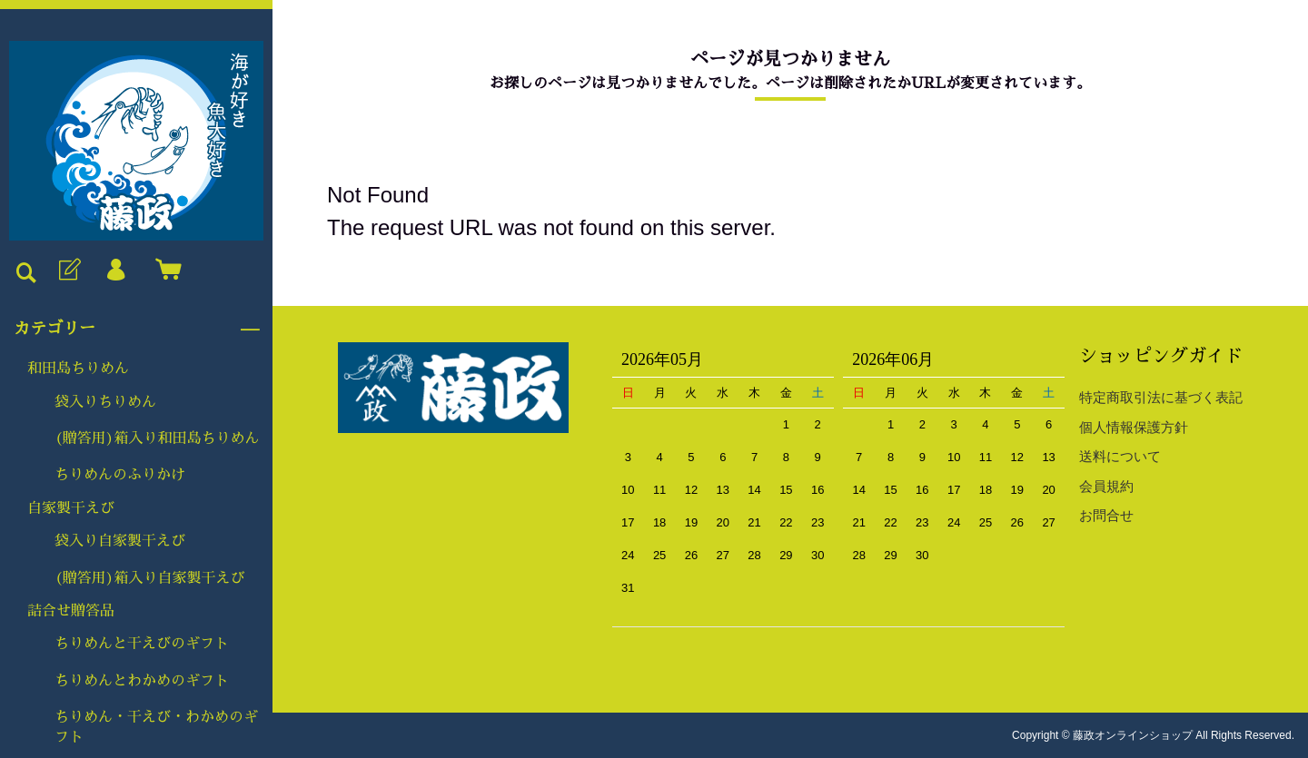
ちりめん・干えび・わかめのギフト (156, 727)
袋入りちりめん (105, 402)
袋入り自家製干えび (119, 541)
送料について (1120, 456)
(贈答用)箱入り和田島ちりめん (156, 438)
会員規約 (1106, 486)
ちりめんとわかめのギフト (141, 681)
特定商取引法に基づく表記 (1161, 397)
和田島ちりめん (78, 368)
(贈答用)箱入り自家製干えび (149, 578)
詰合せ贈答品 (70, 611)
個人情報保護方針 (1133, 427)
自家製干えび (70, 508)
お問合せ (1106, 515)
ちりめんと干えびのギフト (141, 643)
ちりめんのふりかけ (119, 475)
